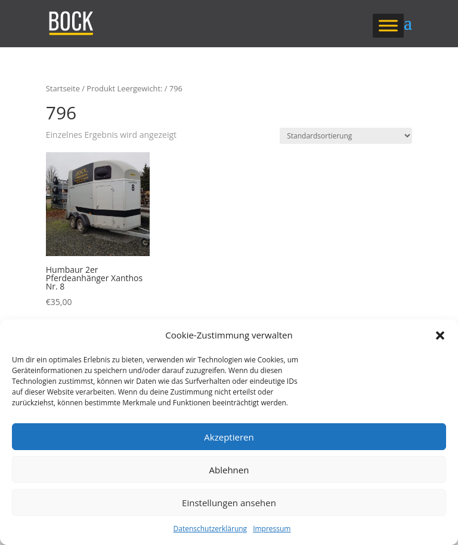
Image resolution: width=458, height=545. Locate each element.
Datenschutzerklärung (210, 529)
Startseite (63, 88)
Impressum (271, 529)
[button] (440, 335)
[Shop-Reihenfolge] (346, 136)
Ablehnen (229, 470)
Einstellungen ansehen (229, 503)
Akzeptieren (228, 437)
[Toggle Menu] (388, 25)
